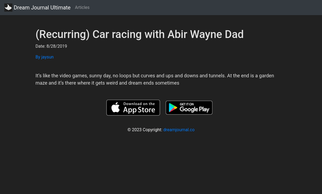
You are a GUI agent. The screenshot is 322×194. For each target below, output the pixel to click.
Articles (82, 7)
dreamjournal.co (179, 129)
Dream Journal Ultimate (37, 8)
